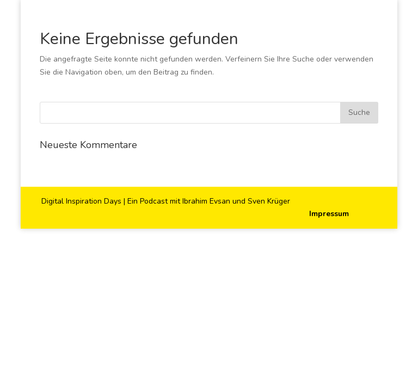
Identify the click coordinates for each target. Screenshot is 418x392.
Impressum (329, 214)
